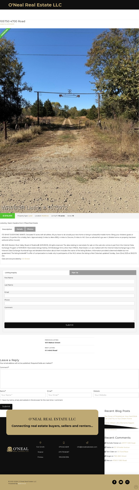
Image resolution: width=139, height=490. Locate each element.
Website (96, 391)
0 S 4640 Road (69, 349)
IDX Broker (26, 259)
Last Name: (8, 285)
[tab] (7, 229)
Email (49, 391)
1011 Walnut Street (69, 341)
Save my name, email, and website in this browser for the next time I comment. (32, 400)
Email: (6, 292)
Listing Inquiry (11, 273)
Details (20, 229)
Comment (4, 367)
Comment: (8, 307)
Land (30, 216)
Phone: (7, 300)
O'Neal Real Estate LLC (35, 5)
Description (7, 229)
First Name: (8, 278)
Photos (30, 229)
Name (3, 391)
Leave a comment (7, 24)
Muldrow (45, 216)
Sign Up (75, 273)
